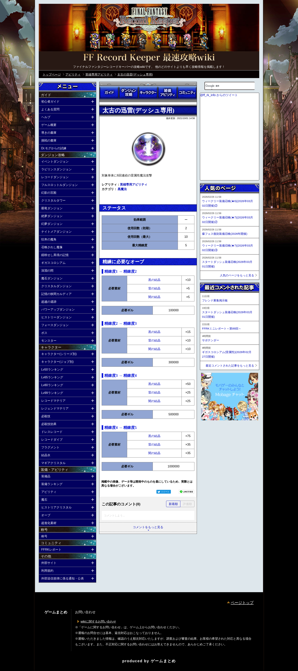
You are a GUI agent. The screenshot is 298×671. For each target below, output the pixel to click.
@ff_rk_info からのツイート (219, 95)
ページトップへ (209, 430)
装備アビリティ (167, 92)
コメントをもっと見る (148, 527)
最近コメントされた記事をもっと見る (230, 365)
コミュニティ (187, 92)
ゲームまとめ (163, 661)
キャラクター (148, 92)
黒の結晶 (154, 279)
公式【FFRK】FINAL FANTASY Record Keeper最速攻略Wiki (149, 58)
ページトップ (242, 603)
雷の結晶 (154, 288)
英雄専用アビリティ (133, 184)
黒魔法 (122, 189)
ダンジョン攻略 (128, 92)
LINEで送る (186, 492)
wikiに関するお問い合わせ (98, 621)
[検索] (224, 86)
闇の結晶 (154, 297)
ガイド (109, 92)
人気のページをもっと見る (237, 275)
